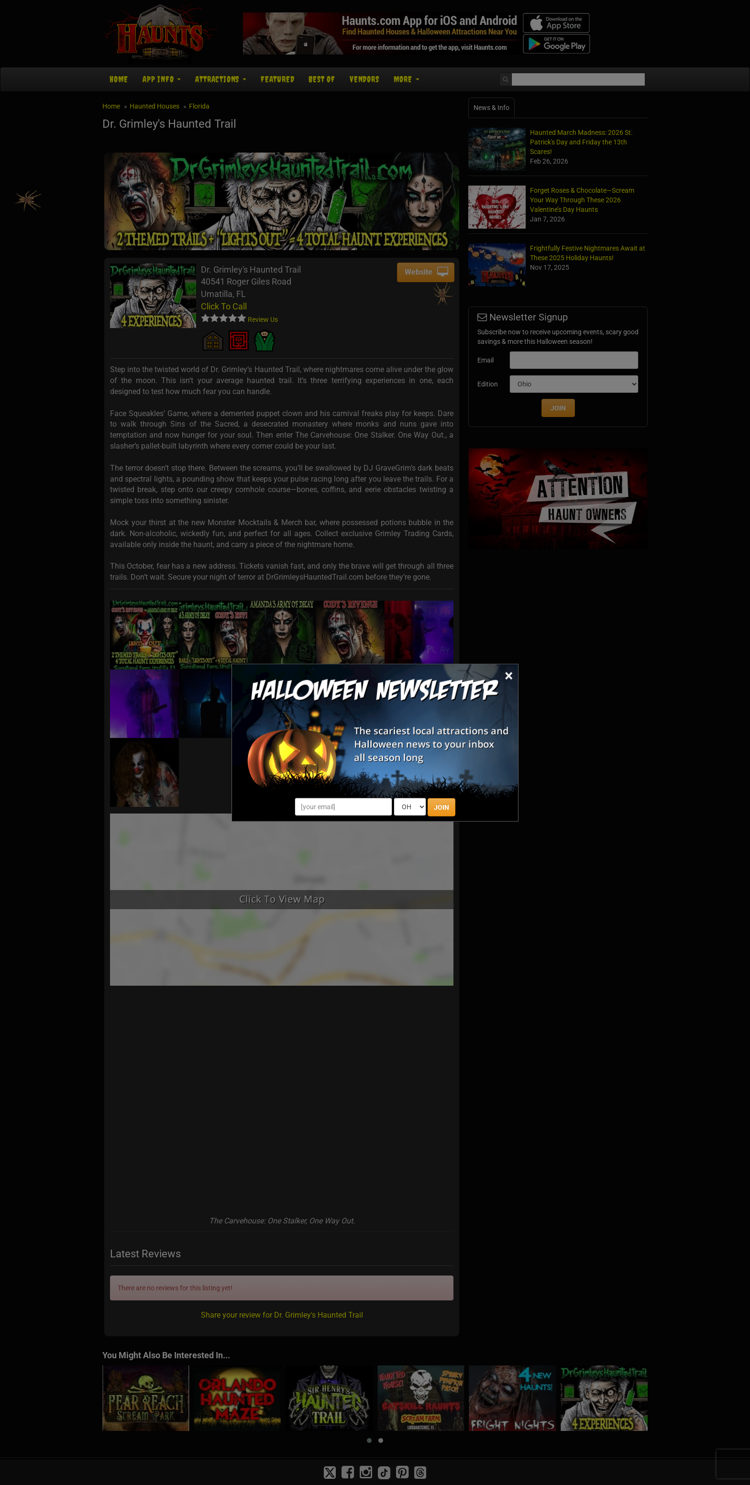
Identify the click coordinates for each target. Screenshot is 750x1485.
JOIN (441, 807)
